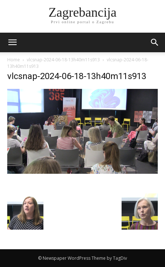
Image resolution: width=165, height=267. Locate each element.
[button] (155, 42)
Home (13, 60)
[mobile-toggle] (12, 42)
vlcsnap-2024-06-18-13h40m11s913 (63, 60)
